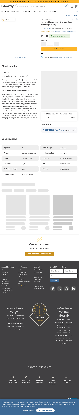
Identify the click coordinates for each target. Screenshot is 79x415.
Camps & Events (44, 11)
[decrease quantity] (43, 44)
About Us (4, 270)
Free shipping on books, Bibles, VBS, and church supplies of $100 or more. (39, 1)
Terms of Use (5, 286)
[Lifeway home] (8, 6)
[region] (39, 407)
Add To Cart (59, 49)
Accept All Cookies (45, 410)
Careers (4, 274)
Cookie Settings (28, 410)
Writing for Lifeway (7, 288)
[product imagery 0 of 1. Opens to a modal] (20, 36)
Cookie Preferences (24, 281)
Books (18, 11)
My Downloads (22, 272)
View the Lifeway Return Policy (62, 57)
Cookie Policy (62, 404)
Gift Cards (21, 279)
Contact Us (5, 272)
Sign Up (54, 280)
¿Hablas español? (71, 15)
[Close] (76, 402)
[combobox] (42, 6)
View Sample (20, 57)
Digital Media (26, 11)
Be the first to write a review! (39, 254)
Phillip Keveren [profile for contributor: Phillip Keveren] (47, 28)
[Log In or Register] (72, 6)
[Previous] (44, 117)
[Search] (66, 6)
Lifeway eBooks (38, 286)
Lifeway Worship (39, 275)
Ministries (34, 11)
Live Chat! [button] (21, 286)
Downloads (37, 279)
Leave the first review (69, 32)
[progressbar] (73, 117)
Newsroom (5, 277)
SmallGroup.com (39, 288)
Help (19, 283)
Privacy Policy (6, 283)
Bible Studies (11, 11)
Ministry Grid (38, 272)
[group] (59, 116)
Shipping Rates (22, 274)
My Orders (21, 270)
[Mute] (70, 117)
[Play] (49, 117)
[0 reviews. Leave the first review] (50, 31)
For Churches (54, 11)
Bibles (3, 11)
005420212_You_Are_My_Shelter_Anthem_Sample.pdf (54, 130)
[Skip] (52, 117)
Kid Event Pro (38, 277)
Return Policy (22, 277)
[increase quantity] (56, 44)
